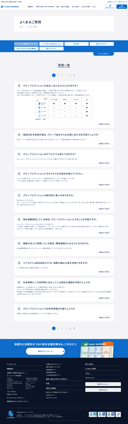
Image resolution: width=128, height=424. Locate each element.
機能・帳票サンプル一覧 (53, 367)
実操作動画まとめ (51, 372)
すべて (26, 44)
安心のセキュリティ (51, 398)
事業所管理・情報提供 (32, 378)
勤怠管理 (28, 385)
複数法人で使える (12, 394)
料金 (57, 7)
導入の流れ (75, 7)
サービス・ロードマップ (15, 398)
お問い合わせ (103, 390)
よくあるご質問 (85, 7)
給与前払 (9, 386)
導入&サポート (102, 44)
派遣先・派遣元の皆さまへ (16, 373)
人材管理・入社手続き (31, 380)
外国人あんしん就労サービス (15, 381)
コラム (94, 7)
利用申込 (9, 378)
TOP (21, 27)
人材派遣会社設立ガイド (53, 375)
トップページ (11, 364)
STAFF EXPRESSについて (51, 44)
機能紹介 (10, 369)
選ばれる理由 (51, 388)
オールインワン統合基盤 (14, 375)
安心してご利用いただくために (56, 392)
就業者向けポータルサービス (17, 401)
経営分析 (28, 388)
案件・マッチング (30, 383)
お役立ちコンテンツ (53, 364)
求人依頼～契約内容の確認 (14, 383)
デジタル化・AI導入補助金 (26, 48)
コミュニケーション (31, 381)
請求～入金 (10, 388)
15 (70, 75)
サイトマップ (89, 378)
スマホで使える (11, 391)
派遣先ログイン (111, 1)
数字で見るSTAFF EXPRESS (46, 7)
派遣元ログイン (122, 1)
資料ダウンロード (45, 351)
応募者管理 (10, 380)
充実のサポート (50, 395)
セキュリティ (51, 48)
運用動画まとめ (50, 370)
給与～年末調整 (30, 386)
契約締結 (9, 385)
